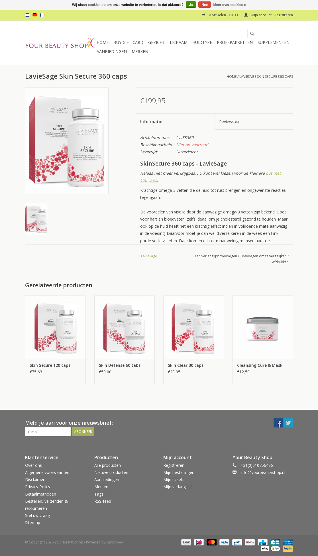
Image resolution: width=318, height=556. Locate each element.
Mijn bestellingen (178, 472)
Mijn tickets (173, 479)
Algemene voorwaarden (47, 472)
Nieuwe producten (111, 472)
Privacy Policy (37, 486)
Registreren (173, 465)
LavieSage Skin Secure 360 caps (266, 76)
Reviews (229, 121)
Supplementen (274, 42)
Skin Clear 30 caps (185, 365)
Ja (191, 5)
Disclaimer (34, 479)
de (34, 15)
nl (27, 15)
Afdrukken (280, 262)
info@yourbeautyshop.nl (262, 472)
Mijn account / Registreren (268, 15)
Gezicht (156, 42)
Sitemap (32, 522)
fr (42, 15)
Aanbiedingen (112, 51)
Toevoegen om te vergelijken (264, 256)
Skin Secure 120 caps (50, 365)
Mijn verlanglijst (177, 486)
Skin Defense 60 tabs (119, 365)
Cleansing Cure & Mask (259, 365)
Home (103, 42)
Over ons (33, 465)
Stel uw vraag (37, 515)
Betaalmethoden (40, 494)
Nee (204, 5)
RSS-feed (102, 501)
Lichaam (178, 42)
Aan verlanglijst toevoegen (215, 256)
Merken (140, 51)
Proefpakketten (235, 42)
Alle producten (107, 465)
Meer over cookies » (229, 5)
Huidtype (202, 42)
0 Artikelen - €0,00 (220, 15)
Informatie (151, 121)
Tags (98, 494)
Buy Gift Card (128, 42)
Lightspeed (115, 542)
